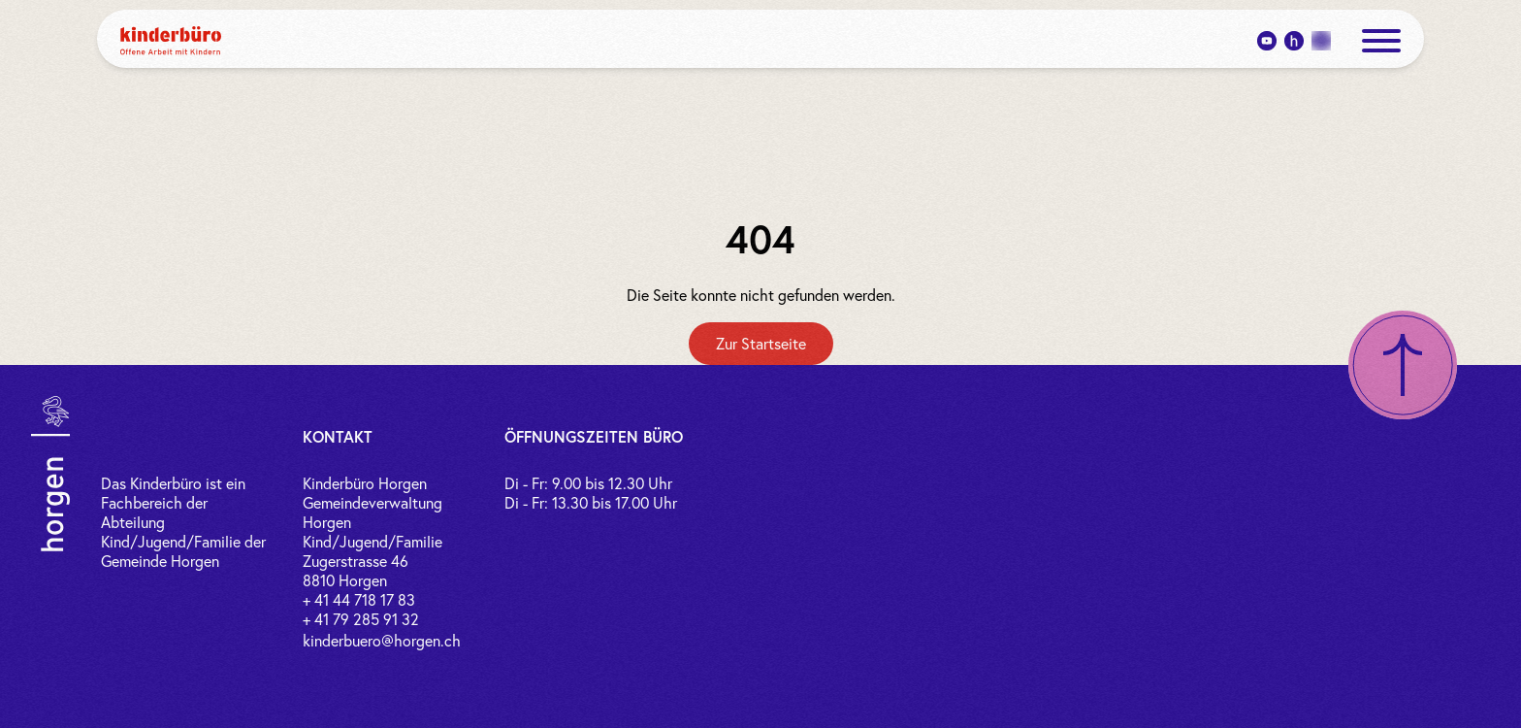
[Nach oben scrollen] (1402, 365)
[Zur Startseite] (761, 343)
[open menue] (1381, 40)
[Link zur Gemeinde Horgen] (50, 473)
